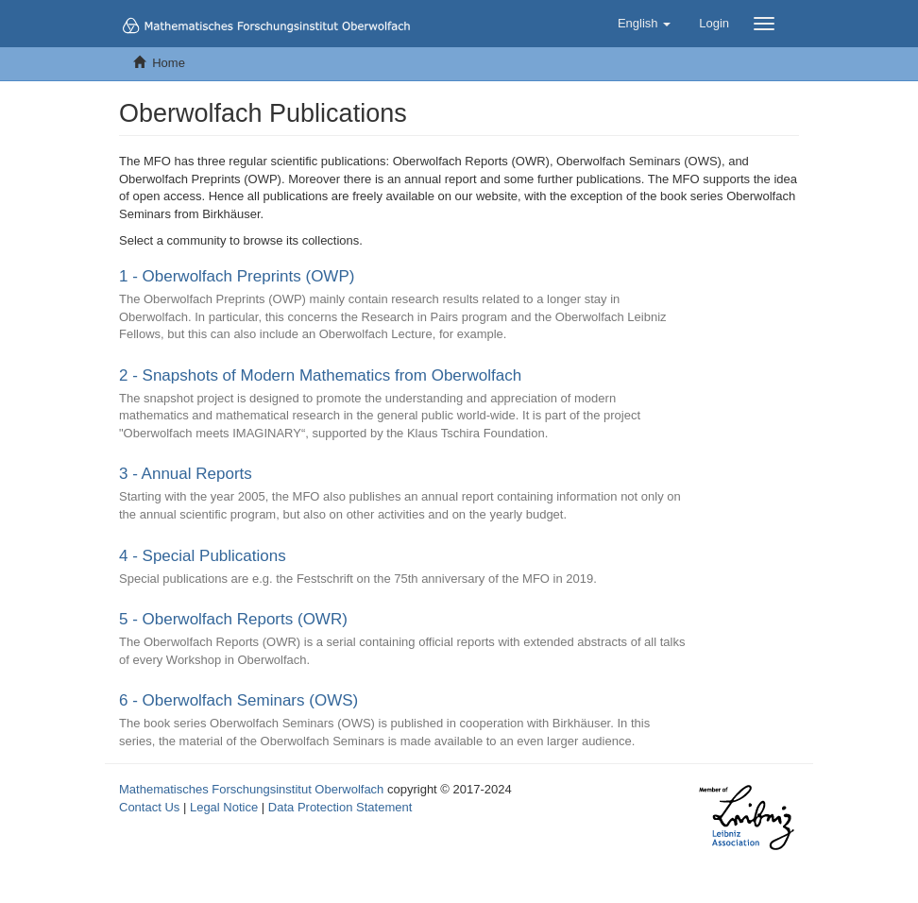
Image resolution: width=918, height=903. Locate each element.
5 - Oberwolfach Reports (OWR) (233, 619)
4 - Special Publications (202, 556)
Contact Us (149, 807)
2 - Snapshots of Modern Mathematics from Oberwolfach (320, 375)
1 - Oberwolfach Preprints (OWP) (236, 276)
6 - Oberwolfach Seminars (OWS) (238, 700)
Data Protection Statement (340, 807)
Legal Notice (224, 807)
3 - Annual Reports (185, 474)
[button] (644, 23)
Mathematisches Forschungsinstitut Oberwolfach (251, 789)
